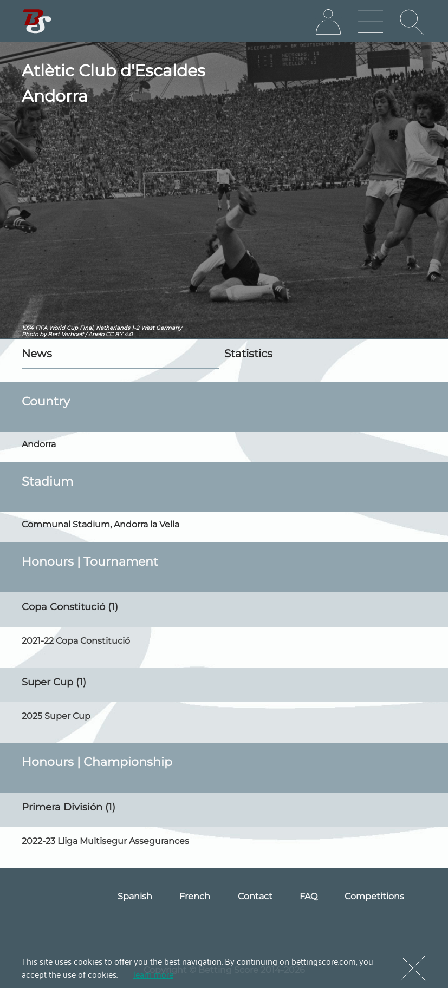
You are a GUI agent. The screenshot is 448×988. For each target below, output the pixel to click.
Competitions (374, 896)
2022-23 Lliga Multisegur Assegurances (105, 841)
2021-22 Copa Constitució (76, 641)
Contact (255, 896)
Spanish (135, 896)
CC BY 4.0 (119, 334)
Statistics (248, 353)
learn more (153, 974)
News (37, 353)
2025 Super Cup (56, 716)
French (194, 896)
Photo (30, 334)
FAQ (308, 896)
